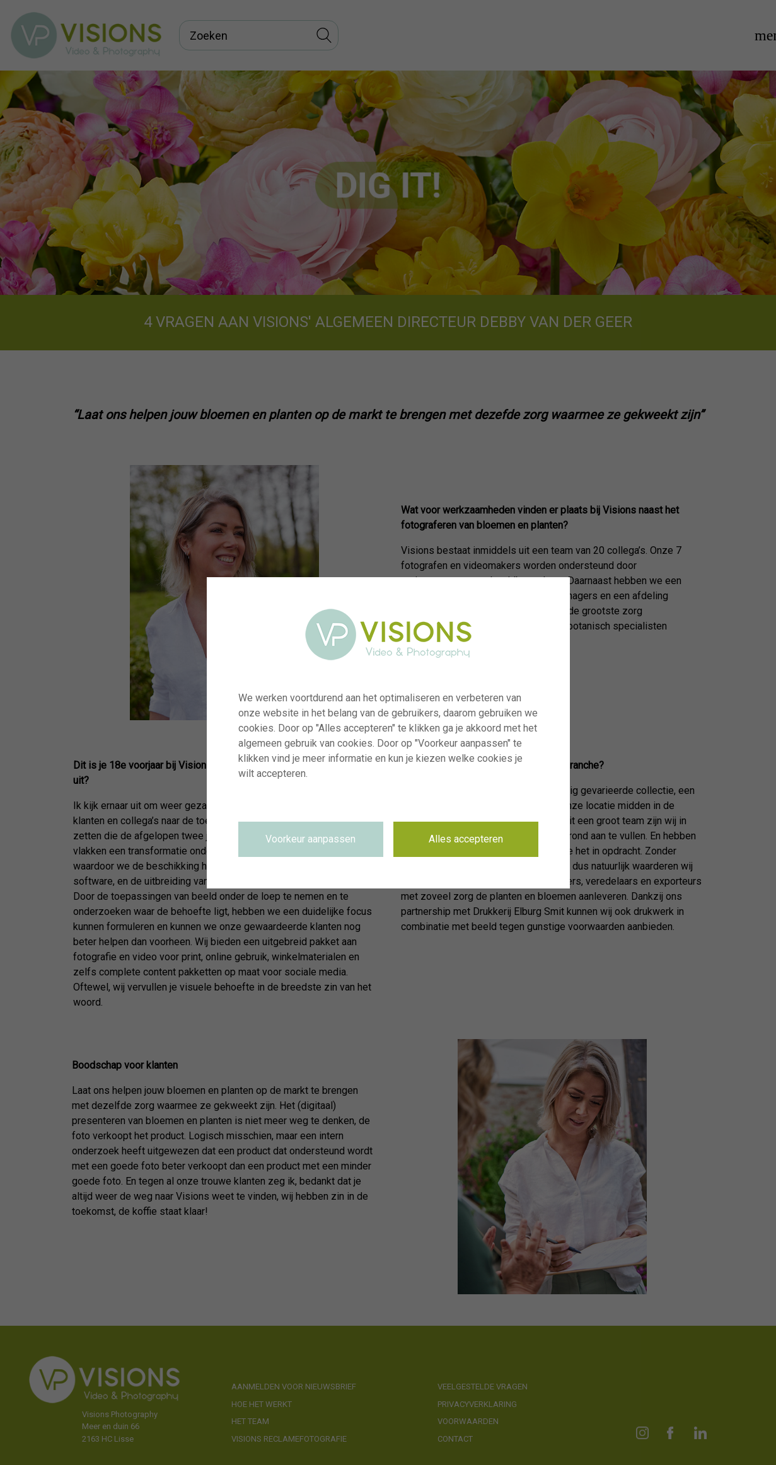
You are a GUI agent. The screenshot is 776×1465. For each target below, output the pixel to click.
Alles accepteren (466, 839)
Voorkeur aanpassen (310, 839)
